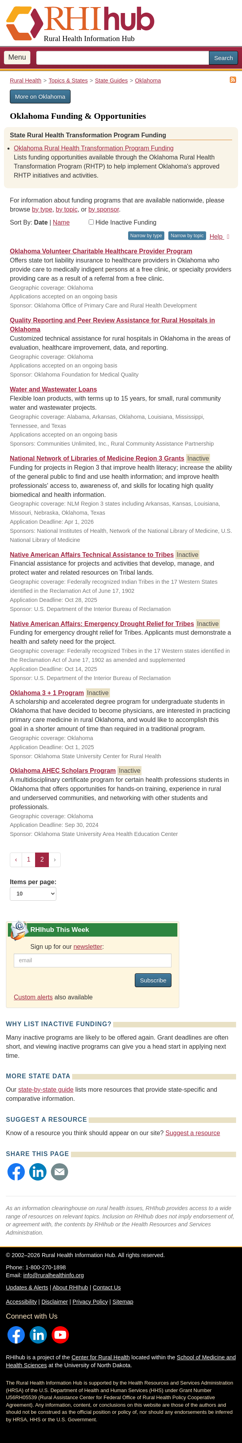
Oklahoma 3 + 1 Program (47, 693)
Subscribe (153, 980)
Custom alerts (33, 997)
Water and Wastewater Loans (53, 389)
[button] (16, 1172)
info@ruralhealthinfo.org (53, 1275)
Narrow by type (146, 235)
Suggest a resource (193, 1133)
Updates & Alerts (27, 1287)
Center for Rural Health (100, 1357)
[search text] (122, 58)
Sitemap (122, 1302)
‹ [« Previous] (16, 859)
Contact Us (107, 1287)
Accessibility (21, 1302)
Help (221, 236)
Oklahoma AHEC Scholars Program (63, 770)
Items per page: (33, 890)
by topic (67, 209)
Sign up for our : (67, 946)
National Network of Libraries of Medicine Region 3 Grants (97, 458)
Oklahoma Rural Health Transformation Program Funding (94, 148)
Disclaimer (54, 1302)
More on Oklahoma (40, 96)
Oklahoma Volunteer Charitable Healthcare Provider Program (101, 251)
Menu (17, 57)
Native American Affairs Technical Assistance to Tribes (92, 554)
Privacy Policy (90, 1302)
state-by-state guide (46, 1089)
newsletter (87, 946)
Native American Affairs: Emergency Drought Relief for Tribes (102, 623)
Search (223, 57)
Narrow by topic (187, 235)
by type (42, 209)
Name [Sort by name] (61, 222)
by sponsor (103, 209)
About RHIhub (70, 1287)
